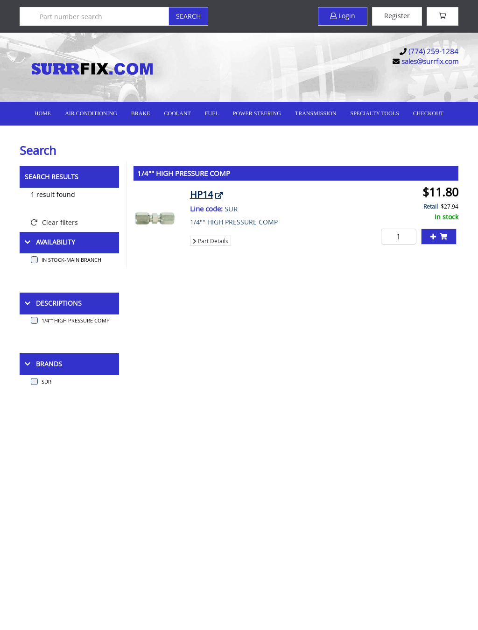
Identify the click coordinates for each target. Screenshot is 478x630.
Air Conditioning (91, 113)
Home (43, 113)
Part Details (210, 241)
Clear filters (54, 222)
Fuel (212, 113)
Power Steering (257, 113)
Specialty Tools (374, 113)
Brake (140, 113)
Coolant (177, 113)
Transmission (316, 113)
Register (397, 15)
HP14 (201, 194)
